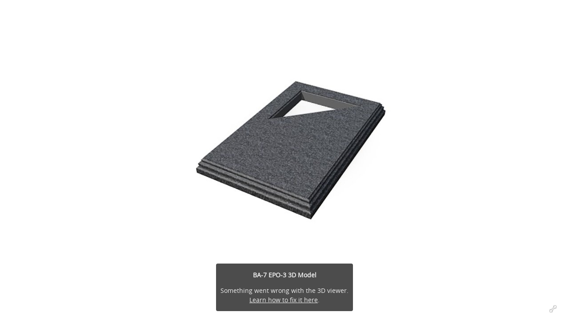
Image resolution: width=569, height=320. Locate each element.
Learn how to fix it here (283, 300)
